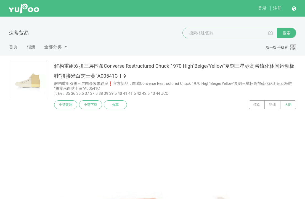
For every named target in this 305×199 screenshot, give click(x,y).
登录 (262, 8)
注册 (277, 8)
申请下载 (90, 105)
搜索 (286, 33)
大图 (288, 105)
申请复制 (65, 105)
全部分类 (53, 46)
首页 (13, 46)
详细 (272, 105)
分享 (115, 105)
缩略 (256, 105)
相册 (30, 46)
